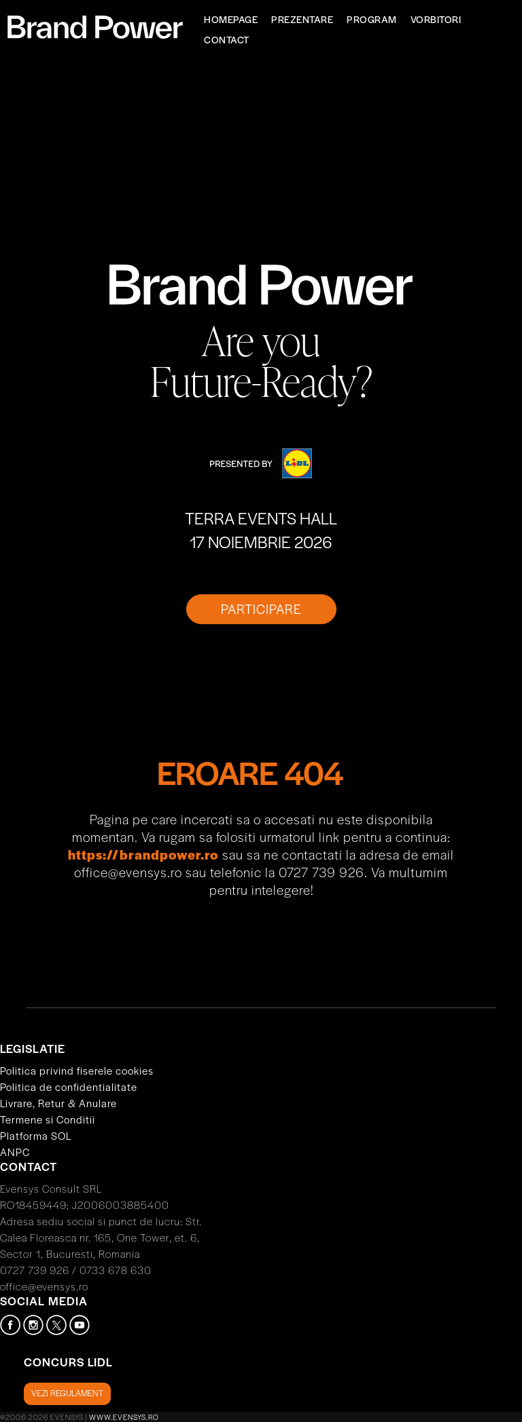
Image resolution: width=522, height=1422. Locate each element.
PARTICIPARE (261, 609)
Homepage (231, 19)
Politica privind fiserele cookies (77, 1070)
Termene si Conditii (47, 1119)
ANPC (15, 1152)
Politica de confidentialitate (68, 1086)
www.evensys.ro (124, 1417)
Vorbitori (436, 19)
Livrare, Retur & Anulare (58, 1103)
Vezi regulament (67, 1393)
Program (372, 19)
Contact (226, 39)
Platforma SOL (36, 1135)
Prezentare (302, 19)
